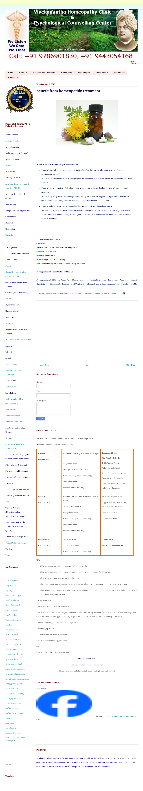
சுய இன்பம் (10, 728)
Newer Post (44, 365)
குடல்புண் (10, 723)
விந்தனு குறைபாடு (13, 684)
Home (10, 73)
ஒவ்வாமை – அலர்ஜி (14, 693)
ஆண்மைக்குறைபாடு (15, 669)
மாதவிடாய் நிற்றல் (14, 654)
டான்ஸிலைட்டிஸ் (13, 703)
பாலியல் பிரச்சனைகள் (15, 674)
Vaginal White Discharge (15, 543)
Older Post (130, 365)
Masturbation (10, 409)
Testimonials (119, 73)
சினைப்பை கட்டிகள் (14, 649)
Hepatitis (9, 323)
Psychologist (84, 73)
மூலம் (8, 718)
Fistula (8, 266)
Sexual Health (101, 73)
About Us (23, 73)
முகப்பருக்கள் (11, 580)
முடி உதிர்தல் (11, 610)
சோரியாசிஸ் (11, 615)
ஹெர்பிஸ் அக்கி (12, 605)
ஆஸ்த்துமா (10, 590)
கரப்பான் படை (12, 630)
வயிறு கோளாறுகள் (14, 713)
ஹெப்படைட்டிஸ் (13, 595)
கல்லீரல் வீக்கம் (12, 600)
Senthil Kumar (41, 688)
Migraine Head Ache (14, 421)
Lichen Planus (11, 387)
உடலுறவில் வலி (13, 733)
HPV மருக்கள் (11, 635)
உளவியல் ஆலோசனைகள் (17, 679)
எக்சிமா (8, 625)
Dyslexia (9, 235)
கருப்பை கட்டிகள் (13, 644)
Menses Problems (12, 415)
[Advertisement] (87, 331)
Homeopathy (67, 73)
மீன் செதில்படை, (13, 620)
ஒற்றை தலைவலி (13, 698)
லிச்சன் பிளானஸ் (13, 639)
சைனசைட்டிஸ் (12, 688)
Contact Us (13, 77)
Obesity (8, 438)
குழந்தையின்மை (12, 659)
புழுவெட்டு (10, 585)
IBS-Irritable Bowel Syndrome (18, 339)
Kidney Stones (11, 364)
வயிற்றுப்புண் (11, 708)
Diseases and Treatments (44, 73)
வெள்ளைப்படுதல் (13, 664)
